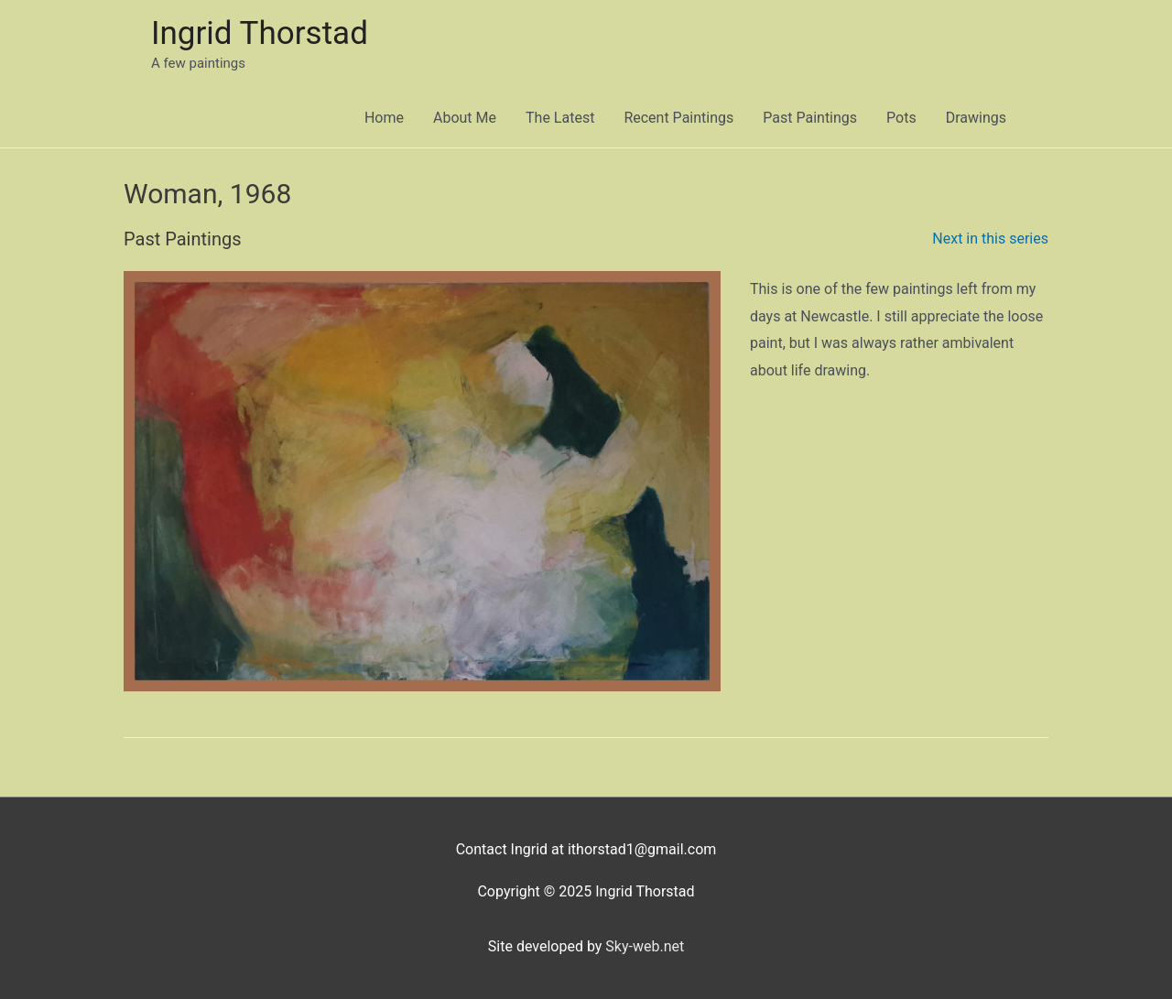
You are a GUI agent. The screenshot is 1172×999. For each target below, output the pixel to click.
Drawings (976, 117)
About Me (464, 117)
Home (384, 117)
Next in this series (990, 238)
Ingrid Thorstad (259, 33)
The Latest (560, 117)
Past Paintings (810, 117)
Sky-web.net (644, 946)
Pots (901, 117)
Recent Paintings (678, 117)
